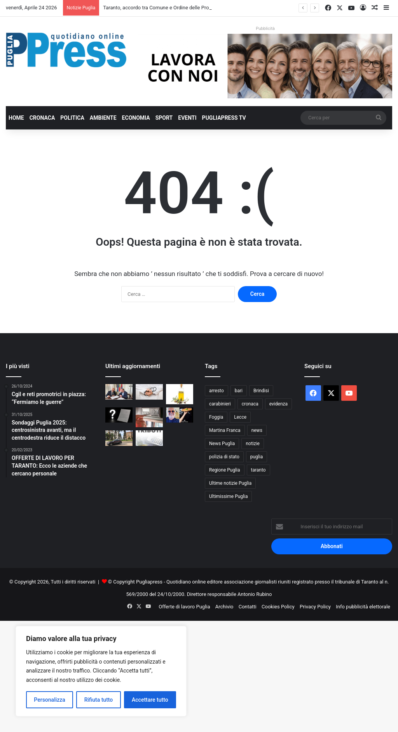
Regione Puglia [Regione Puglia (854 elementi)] (224, 470)
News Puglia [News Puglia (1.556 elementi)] (222, 443)
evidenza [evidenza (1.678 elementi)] (278, 404)
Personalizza (49, 700)
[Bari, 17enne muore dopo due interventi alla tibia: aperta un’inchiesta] (149, 391)
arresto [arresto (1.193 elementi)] (216, 390)
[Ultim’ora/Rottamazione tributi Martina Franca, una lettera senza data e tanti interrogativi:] (119, 415)
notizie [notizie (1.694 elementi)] (253, 443)
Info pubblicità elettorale (363, 607)
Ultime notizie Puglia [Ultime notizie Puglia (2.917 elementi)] (230, 483)
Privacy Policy (315, 607)
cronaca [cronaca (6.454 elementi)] (250, 404)
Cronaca (42, 118)
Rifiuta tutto (98, 700)
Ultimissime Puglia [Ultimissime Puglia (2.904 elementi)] (228, 496)
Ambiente (103, 118)
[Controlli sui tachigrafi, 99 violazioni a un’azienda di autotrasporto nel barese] (149, 417)
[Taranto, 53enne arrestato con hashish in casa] (119, 437)
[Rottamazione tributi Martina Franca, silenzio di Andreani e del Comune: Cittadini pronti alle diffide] (149, 437)
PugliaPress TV (224, 118)
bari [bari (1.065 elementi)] (239, 390)
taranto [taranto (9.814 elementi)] (258, 470)
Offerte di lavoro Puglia (184, 607)
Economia (136, 118)
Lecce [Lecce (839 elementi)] (240, 417)
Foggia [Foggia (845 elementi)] (216, 417)
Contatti (248, 607)
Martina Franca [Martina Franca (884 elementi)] (225, 430)
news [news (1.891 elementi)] (256, 430)
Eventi (187, 118)
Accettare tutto (150, 700)
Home (16, 118)
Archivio (224, 607)
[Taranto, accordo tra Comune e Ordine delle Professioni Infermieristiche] (119, 391)
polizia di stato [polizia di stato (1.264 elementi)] (224, 456)
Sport (164, 118)
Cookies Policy (278, 607)
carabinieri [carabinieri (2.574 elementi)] (220, 404)
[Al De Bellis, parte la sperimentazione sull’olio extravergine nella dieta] (179, 394)
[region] (101, 671)
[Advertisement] (199, 675)
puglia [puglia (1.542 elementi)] (256, 456)
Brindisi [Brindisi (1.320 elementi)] (261, 390)
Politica (72, 118)
